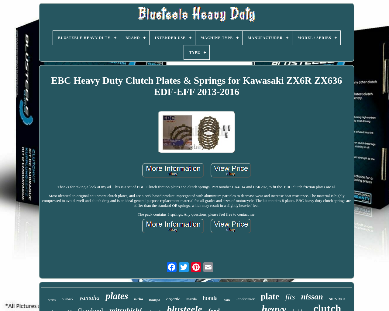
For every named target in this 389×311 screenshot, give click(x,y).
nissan (312, 296)
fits (290, 296)
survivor (337, 298)
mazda (191, 299)
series (52, 300)
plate (270, 296)
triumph (154, 300)
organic (173, 298)
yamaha (89, 297)
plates (116, 296)
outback (67, 299)
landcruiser (245, 299)
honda (210, 298)
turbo (138, 299)
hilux (227, 300)
